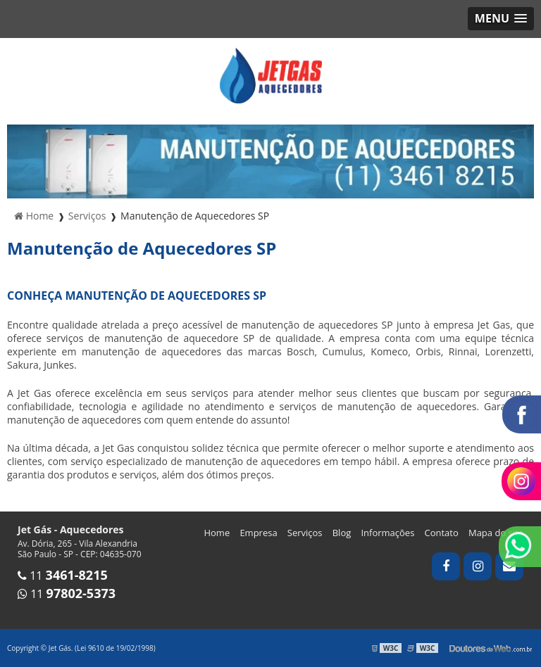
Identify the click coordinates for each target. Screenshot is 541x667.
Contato (442, 532)
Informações (387, 532)
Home (217, 532)
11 (63, 575)
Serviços (305, 532)
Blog (342, 532)
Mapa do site (495, 532)
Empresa (258, 532)
